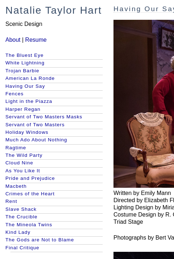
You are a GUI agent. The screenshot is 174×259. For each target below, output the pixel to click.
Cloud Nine (19, 162)
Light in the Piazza (28, 101)
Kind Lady (17, 232)
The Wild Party (24, 155)
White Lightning (25, 62)
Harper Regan (22, 109)
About (13, 40)
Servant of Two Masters (35, 124)
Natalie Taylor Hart (53, 10)
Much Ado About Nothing (36, 139)
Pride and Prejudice (30, 178)
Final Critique (22, 247)
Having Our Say (25, 86)
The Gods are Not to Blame (39, 239)
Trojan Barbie (22, 70)
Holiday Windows (26, 132)
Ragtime (15, 147)
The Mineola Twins (28, 224)
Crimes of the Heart (30, 193)
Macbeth (16, 186)
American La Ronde (30, 78)
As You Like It (22, 170)
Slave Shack (21, 209)
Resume (36, 40)
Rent (11, 201)
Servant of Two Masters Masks (43, 116)
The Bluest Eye (24, 55)
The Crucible (21, 216)
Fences (14, 93)
